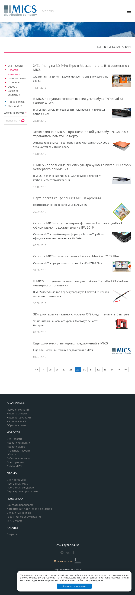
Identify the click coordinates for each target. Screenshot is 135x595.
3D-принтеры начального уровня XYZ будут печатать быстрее (81, 314)
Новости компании (18, 442)
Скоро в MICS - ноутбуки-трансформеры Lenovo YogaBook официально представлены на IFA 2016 (78, 225)
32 (98, 369)
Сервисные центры (19, 512)
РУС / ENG (47, 11)
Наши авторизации (19, 417)
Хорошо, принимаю (74, 586)
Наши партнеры (17, 413)
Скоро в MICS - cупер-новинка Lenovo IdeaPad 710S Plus (76, 256)
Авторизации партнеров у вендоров (29, 508)
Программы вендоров (20, 487)
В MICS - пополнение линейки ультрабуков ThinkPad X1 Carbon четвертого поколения (82, 167)
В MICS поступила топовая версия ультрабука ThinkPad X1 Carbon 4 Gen (78, 101)
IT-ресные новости (18, 450)
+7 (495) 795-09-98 (67, 545)
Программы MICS (17, 483)
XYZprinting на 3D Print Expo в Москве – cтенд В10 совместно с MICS (81, 67)
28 (70, 369)
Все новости (15, 65)
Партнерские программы (22, 491)
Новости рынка (17, 78)
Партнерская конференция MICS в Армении (67, 198)
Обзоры (12, 86)
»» (125, 369)
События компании (19, 458)
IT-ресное (14, 82)
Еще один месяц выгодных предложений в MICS (70, 343)
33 (105, 369)
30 (84, 369)
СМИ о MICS (15, 106)
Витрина (12, 534)
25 (50, 369)
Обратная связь (17, 425)
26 (57, 369)
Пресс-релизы (16, 101)
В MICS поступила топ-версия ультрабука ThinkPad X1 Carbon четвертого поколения (80, 283)
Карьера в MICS (16, 421)
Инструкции (14, 520)
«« (36, 369)
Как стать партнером (20, 505)
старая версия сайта (67, 569)
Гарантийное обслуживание (24, 516)
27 (64, 369)
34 (112, 369)
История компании (18, 409)
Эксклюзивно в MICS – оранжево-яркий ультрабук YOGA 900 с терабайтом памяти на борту (80, 134)
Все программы (16, 479)
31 (91, 369)
